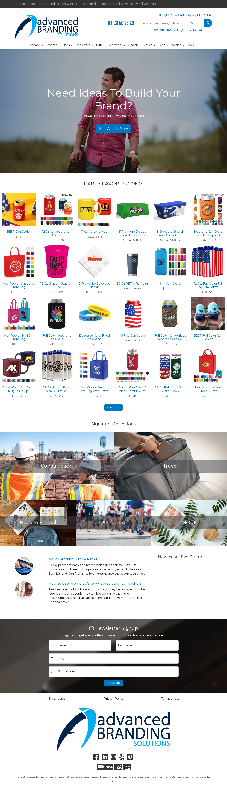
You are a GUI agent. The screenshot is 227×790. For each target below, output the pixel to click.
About (31, 3)
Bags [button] (66, 45)
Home (20, 3)
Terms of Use (170, 698)
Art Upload (69, 3)
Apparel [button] (35, 45)
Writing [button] (176, 45)
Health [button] (133, 45)
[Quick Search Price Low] (179, 23)
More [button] (191, 45)
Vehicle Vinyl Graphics (140, 3)
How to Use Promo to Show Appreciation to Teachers (95, 583)
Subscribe (114, 682)
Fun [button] (99, 45)
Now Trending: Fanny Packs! (73, 559)
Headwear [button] (115, 45)
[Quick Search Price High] (196, 23)
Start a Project (49, 3)
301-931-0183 (163, 30)
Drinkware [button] (82, 45)
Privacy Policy (113, 698)
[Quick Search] (154, 23)
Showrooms (56, 698)
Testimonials (88, 3)
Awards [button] (51, 45)
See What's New (113, 129)
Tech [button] (161, 45)
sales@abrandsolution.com (193, 30)
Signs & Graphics (111, 3)
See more (113, 407)
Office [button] (148, 45)
